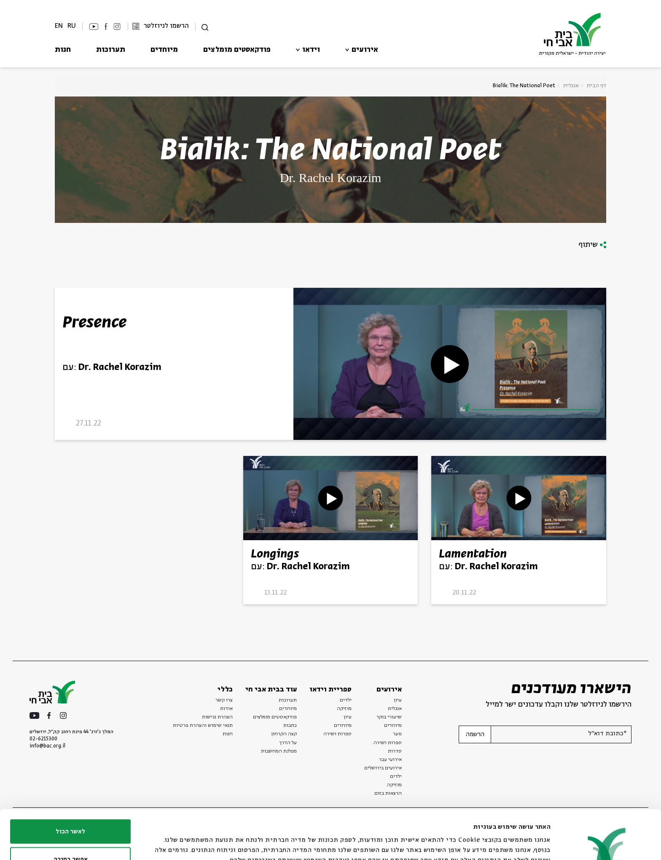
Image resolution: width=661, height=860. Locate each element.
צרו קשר (224, 700)
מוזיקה (344, 708)
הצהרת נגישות (217, 717)
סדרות (395, 751)
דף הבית (596, 85)
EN (59, 26)
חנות (63, 50)
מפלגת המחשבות (279, 751)
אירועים (365, 50)
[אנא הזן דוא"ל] (561, 734)
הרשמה (475, 734)
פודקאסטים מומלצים (237, 50)
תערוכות (110, 50)
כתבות (290, 725)
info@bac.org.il (47, 746)
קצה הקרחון (284, 734)
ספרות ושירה (387, 742)
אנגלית (571, 85)
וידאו (311, 50)
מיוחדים (164, 50)
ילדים (346, 700)
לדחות (70, 838)
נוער (397, 734)
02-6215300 (43, 739)
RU (71, 26)
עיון (398, 700)
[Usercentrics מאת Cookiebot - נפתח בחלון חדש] (607, 843)
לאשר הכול (70, 782)
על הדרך (288, 742)
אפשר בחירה (71, 810)
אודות (226, 708)
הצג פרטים (260, 838)
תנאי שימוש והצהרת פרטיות (203, 725)
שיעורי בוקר (389, 717)
